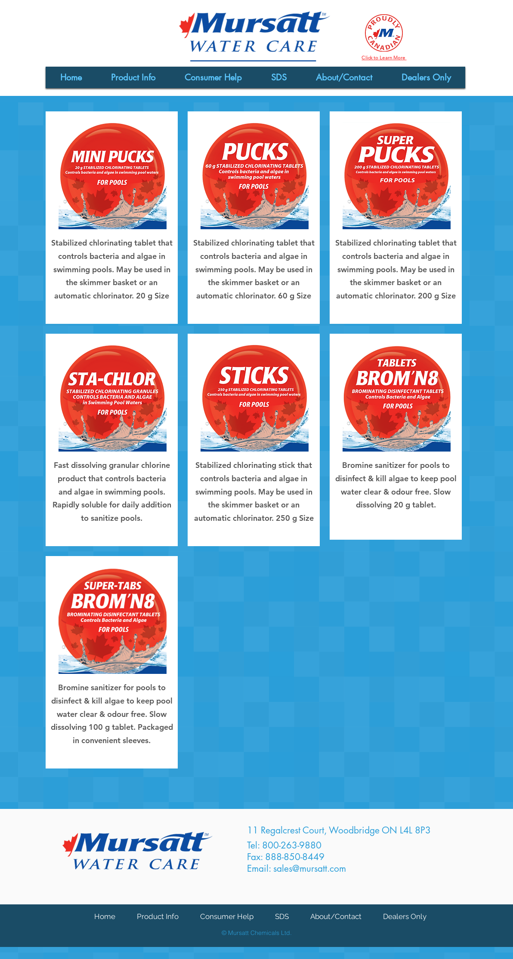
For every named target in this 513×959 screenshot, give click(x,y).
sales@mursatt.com (309, 868)
